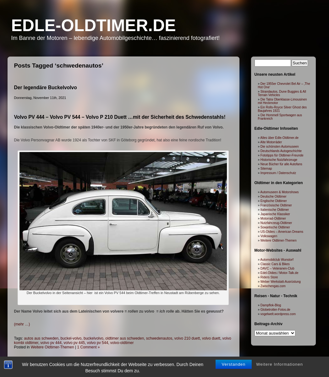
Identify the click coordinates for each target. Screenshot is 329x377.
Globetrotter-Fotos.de (275, 309)
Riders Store (269, 277)
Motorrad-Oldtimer (273, 218)
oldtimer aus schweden (124, 338)
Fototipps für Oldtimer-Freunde (282, 155)
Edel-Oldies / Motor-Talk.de (279, 273)
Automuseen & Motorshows (279, 192)
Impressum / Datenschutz (278, 173)
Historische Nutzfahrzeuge (278, 159)
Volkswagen (268, 236)
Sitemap (266, 168)
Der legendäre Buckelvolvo (45, 87)
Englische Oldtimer (273, 201)
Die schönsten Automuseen (279, 146)
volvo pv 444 (51, 343)
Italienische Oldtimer (274, 209)
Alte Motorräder (271, 142)
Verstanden (234, 352)
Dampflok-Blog (270, 305)
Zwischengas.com (273, 286)
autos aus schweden (41, 338)
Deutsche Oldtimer (273, 196)
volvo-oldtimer (122, 343)
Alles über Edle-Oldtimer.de (279, 137)
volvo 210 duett (187, 338)
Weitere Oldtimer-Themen (278, 240)
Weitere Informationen (279, 352)
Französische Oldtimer (276, 205)
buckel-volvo (71, 338)
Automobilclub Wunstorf (276, 259)
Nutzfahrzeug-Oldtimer (276, 223)
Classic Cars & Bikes (275, 264)
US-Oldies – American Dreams (281, 231)
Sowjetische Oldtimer (275, 227)
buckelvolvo (93, 338)
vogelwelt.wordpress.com (278, 314)
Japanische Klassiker (275, 214)
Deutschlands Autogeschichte (281, 151)
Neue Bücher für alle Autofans (281, 164)
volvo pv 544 (97, 343)
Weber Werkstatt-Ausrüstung (280, 281)
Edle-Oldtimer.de (93, 25)
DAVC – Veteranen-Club (277, 268)
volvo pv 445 (74, 343)
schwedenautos (159, 338)
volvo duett (211, 338)
